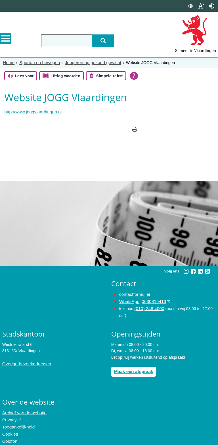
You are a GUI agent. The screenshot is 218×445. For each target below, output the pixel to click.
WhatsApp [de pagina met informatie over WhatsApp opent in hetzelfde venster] (128, 299)
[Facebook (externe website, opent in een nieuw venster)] (193, 270)
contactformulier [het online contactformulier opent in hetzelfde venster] (133, 293)
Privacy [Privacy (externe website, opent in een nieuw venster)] (8, 415)
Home (8, 62)
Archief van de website (22, 408)
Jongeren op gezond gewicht (85, 62)
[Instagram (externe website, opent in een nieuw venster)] (186, 270)
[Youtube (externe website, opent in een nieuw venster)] (207, 270)
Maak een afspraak (132, 367)
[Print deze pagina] (134, 128)
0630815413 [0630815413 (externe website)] (151, 299)
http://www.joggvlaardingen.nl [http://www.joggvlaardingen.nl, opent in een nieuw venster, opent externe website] (30, 111)
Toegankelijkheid (17, 421)
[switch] (190, 6)
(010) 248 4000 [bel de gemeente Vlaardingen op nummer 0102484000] (147, 305)
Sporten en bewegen (36, 62)
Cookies (9, 427)
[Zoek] (115, 40)
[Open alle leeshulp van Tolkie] (134, 75)
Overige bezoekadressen (24, 360)
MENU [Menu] (5, 40)
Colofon (9, 434)
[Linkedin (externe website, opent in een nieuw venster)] (200, 270)
